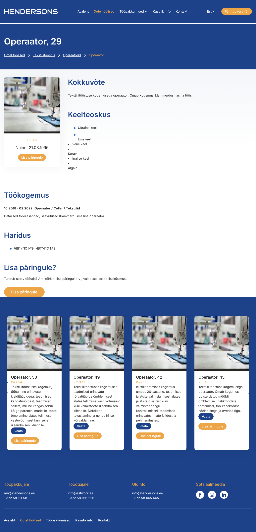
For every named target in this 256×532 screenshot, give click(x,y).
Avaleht (83, 12)
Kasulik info (162, 12)
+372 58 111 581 (16, 498)
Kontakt (181, 12)
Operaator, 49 (87, 377)
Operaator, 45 (211, 377)
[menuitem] (211, 12)
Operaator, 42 (149, 377)
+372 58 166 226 (81, 498)
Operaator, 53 (24, 377)
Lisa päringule (32, 157)
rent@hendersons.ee (19, 493)
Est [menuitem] (209, 12)
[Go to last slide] (6, 388)
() (237, 12)
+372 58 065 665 (145, 498)
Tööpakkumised (132, 12)
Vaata (18, 431)
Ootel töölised (104, 12)
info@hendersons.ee (147, 493)
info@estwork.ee (80, 493)
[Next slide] (250, 388)
